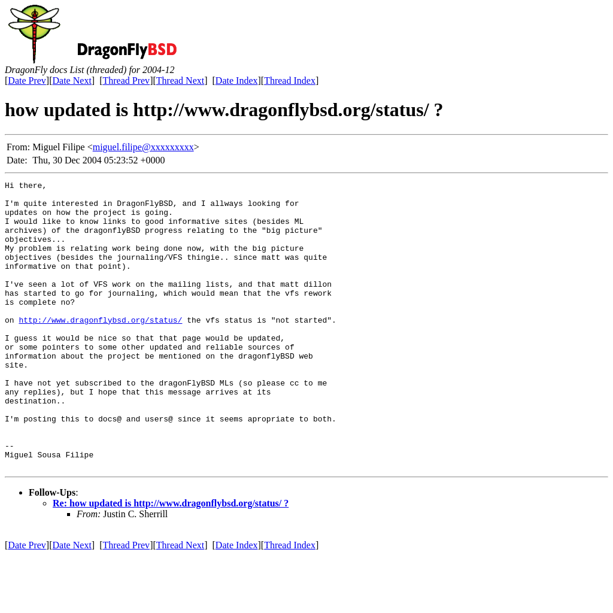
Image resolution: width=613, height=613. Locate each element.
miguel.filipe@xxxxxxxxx (143, 147)
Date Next (72, 80)
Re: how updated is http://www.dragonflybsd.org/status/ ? (171, 561)
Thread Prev (126, 80)
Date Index (237, 80)
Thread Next (180, 80)
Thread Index (289, 80)
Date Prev (27, 80)
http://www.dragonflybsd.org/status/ (100, 348)
